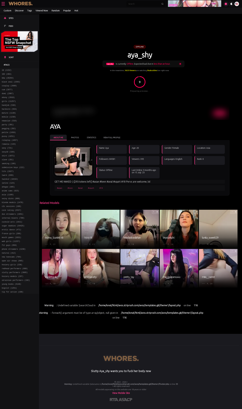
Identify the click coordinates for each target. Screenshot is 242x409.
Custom (7, 10)
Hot (76, 10)
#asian (59, 188)
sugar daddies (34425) (13, 244)
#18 (101, 188)
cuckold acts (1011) (12, 239)
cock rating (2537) (11, 226)
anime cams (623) (10, 205)
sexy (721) (7, 157)
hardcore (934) (9, 114)
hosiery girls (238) (12, 287)
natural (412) (9, 274)
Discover (19, 10)
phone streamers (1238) (13, 270)
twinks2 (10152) (10, 192)
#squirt (91, 188)
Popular (67, 10)
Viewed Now (42, 10)
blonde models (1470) (12, 218)
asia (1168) (8, 209)
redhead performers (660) (15, 292)
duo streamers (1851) (12, 231)
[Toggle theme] (232, 4)
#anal (80, 188)
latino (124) (8, 196)
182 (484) (7, 75)
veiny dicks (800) (11, 213)
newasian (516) (9, 127)
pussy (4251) (8, 144)
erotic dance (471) (11, 248)
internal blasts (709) (13, 235)
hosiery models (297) (12, 300)
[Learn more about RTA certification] (114, 400)
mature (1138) (9, 118)
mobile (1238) (9, 122)
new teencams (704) (11, 279)
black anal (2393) (11, 83)
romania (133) (9, 153)
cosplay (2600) (9, 88)
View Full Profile (111, 137)
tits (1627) (8, 183)
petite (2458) (9, 140)
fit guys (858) (9, 265)
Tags (29, 10)
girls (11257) (9, 105)
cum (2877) (7, 92)
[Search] (143, 4)
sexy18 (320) (8, 161)
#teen (70, 188)
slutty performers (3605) (15, 296)
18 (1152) (7, 70)
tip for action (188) (12, 318)
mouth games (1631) (11, 257)
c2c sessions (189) (11, 222)
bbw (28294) (8, 79)
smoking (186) (9, 174)
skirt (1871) (8, 166)
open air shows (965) (12, 283)
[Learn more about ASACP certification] (125, 400)
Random (56, 10)
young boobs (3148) (11, 309)
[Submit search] (162, 4)
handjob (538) (9, 109)
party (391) (8, 131)
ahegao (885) (8, 200)
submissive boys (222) (13, 179)
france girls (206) (11, 252)
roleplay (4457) (10, 148)
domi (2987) (8, 96)
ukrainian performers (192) (16, 305)
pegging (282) (9, 135)
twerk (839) (8, 187)
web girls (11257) (11, 261)
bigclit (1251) (9, 313)
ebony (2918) (8, 101)
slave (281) (8, 170)
